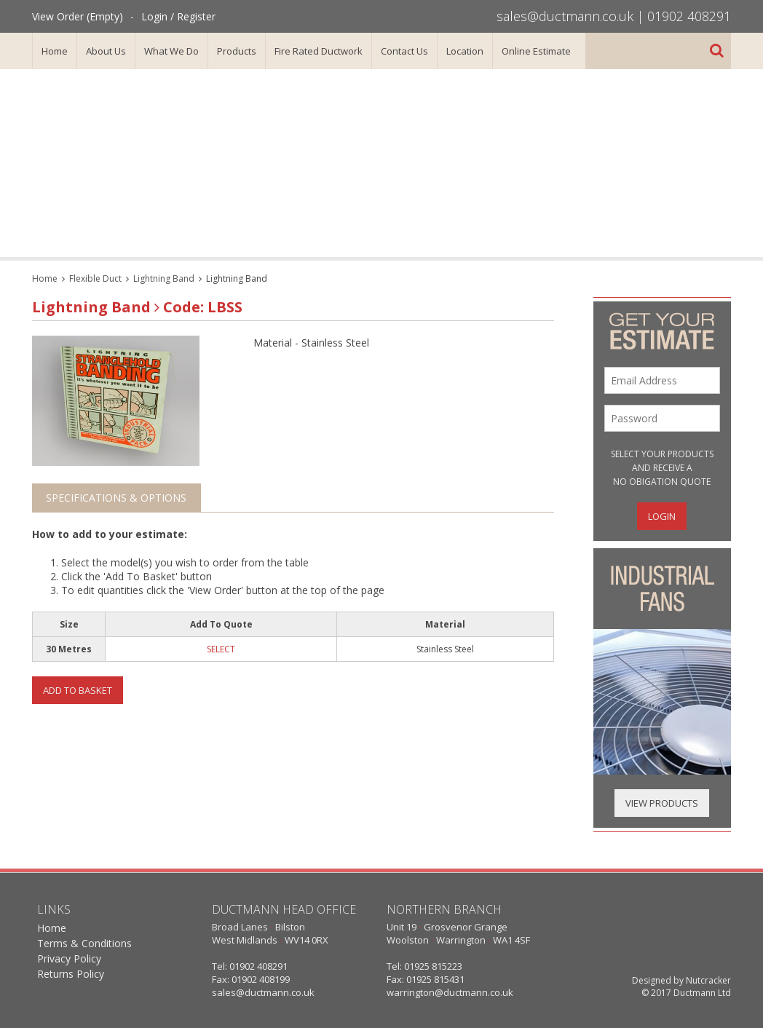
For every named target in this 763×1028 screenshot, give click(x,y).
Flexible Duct (95, 278)
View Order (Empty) (77, 16)
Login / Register (178, 16)
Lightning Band (163, 278)
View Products (661, 803)
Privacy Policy (69, 958)
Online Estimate (536, 51)
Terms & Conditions (84, 943)
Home (54, 51)
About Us (106, 51)
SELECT (221, 649)
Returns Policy (70, 974)
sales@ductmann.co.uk (565, 16)
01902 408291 (689, 16)
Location (464, 51)
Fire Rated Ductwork (318, 51)
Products (236, 51)
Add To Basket (77, 690)
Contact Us (404, 51)
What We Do (171, 51)
